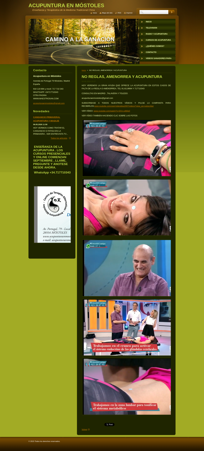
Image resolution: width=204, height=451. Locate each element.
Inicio (84, 70)
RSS (119, 13)
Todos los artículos (59, 138)
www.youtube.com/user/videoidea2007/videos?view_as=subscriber (124, 106)
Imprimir (129, 13)
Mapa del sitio (107, 13)
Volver (84, 429)
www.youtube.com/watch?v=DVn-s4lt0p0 (112, 111)
